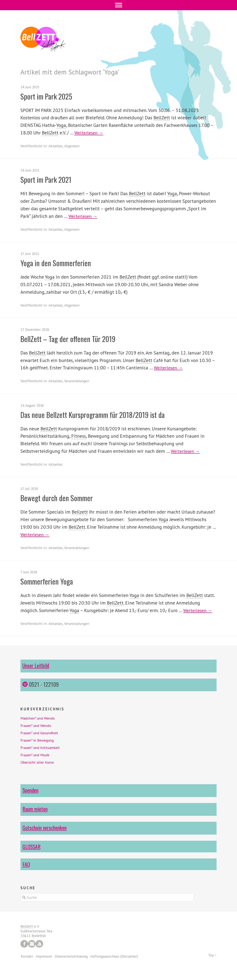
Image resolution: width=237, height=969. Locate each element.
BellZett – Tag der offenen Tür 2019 (71, 338)
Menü (118, 5)
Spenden (30, 790)
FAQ (26, 864)
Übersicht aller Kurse (37, 762)
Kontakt (27, 956)
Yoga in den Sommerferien (58, 262)
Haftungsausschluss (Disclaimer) (119, 956)
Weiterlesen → (89, 133)
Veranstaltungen (77, 381)
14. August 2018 (33, 405)
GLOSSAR (31, 846)
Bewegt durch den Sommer (59, 497)
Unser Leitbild (36, 665)
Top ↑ (212, 955)
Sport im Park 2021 (47, 179)
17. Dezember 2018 (35, 329)
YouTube (39, 944)
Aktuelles (55, 146)
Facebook (24, 944)
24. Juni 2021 (30, 170)
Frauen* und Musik (35, 754)
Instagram (32, 944)
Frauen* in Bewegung (38, 740)
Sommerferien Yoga (48, 581)
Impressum (44, 956)
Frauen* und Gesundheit (40, 732)
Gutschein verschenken (45, 827)
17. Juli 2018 (30, 488)
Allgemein (72, 146)
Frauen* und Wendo (36, 725)
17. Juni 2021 (30, 253)
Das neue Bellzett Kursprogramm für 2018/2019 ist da (97, 414)
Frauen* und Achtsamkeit (41, 747)
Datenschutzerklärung (73, 956)
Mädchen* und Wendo (38, 718)
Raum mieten (35, 809)
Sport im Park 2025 (48, 96)
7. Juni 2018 (29, 572)
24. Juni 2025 (30, 87)
